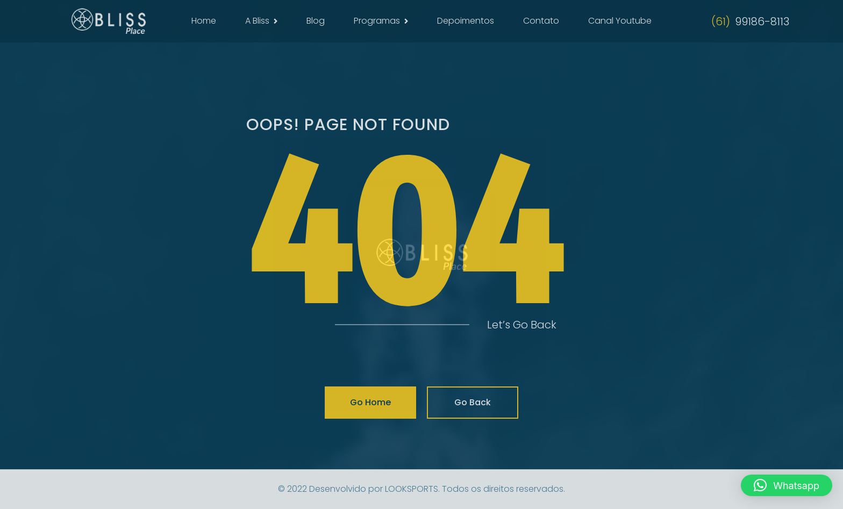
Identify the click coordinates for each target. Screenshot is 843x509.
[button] (786, 485)
